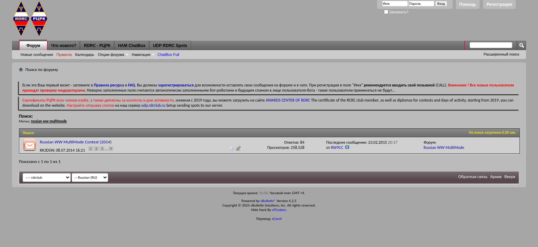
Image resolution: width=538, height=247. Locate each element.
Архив (496, 176)
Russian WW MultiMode (443, 147)
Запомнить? (396, 12)
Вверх (509, 176)
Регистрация (499, 4)
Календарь (84, 54)
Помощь (467, 4)
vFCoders (279, 210)
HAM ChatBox (131, 45)
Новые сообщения (37, 54)
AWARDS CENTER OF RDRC (288, 100)
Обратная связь (473, 176)
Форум (33, 45)
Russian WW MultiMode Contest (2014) (76, 141)
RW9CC (337, 147)
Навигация (141, 54)
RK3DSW (47, 150)
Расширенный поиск (501, 54)
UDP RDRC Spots (170, 45)
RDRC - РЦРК (97, 45)
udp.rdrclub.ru (153, 105)
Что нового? (63, 45)
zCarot (277, 218)
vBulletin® (268, 201)
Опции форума (111, 54)
